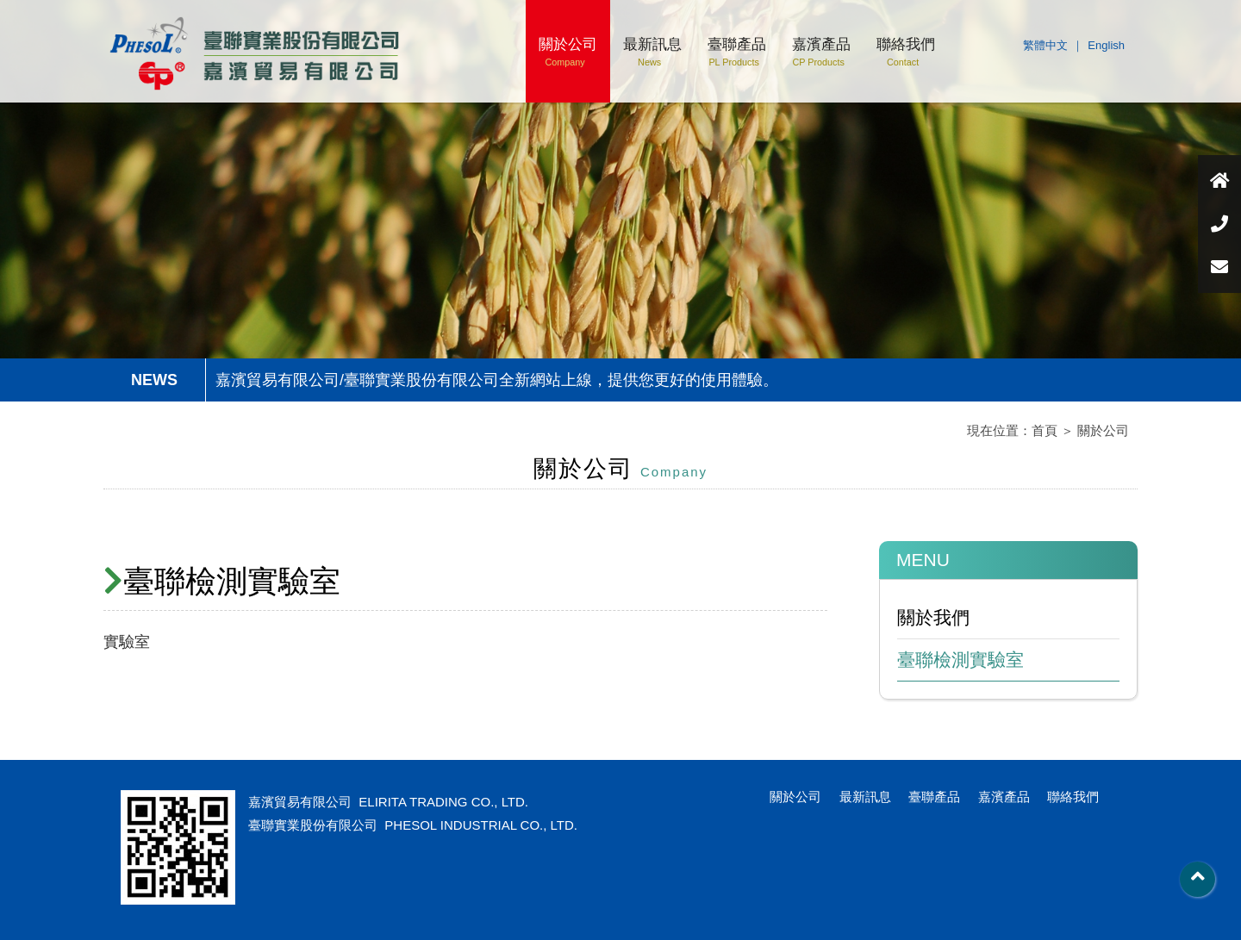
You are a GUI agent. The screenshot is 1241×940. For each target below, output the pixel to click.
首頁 (1044, 430)
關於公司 (568, 51)
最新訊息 (652, 51)
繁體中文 (1045, 45)
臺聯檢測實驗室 (960, 659)
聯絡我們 (905, 51)
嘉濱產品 (821, 51)
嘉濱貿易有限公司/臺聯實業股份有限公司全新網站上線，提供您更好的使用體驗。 (496, 380)
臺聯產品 (737, 51)
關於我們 (933, 617)
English (1106, 45)
